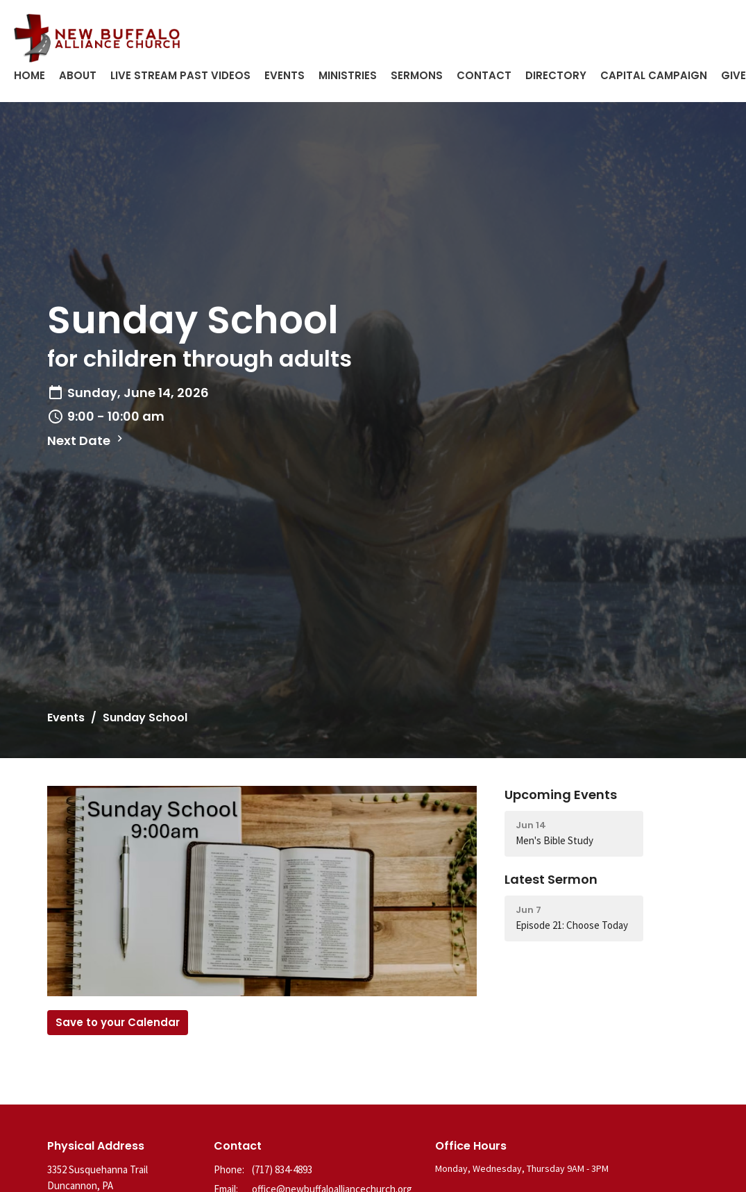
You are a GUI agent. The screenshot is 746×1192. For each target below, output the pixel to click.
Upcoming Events (561, 794)
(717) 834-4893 (282, 1169)
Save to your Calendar (118, 1022)
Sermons (417, 75)
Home (29, 75)
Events (284, 75)
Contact (484, 75)
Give (733, 75)
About (77, 75)
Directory (555, 75)
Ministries (348, 75)
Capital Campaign (653, 75)
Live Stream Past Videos (180, 75)
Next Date (86, 440)
